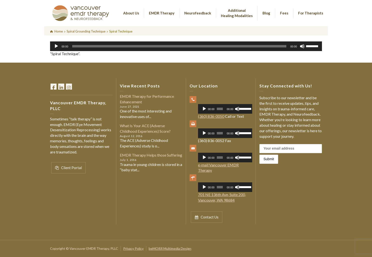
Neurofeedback (197, 13)
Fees (284, 13)
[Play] (56, 46)
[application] (186, 46)
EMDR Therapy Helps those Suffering (151, 155)
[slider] (179, 46)
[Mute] (302, 46)
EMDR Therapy (161, 13)
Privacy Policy (133, 248)
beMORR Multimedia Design (170, 248)
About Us (131, 13)
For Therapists (310, 13)
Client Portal (68, 167)
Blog (266, 13)
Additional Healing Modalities (237, 13)
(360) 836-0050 (211, 116)
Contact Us (206, 217)
